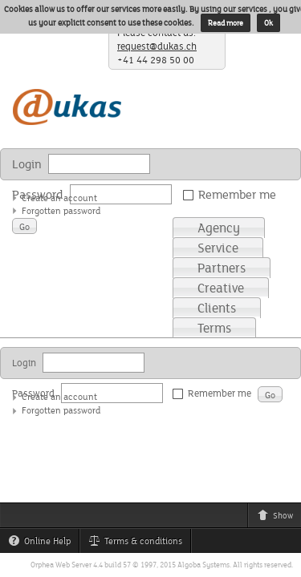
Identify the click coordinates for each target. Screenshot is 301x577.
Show (279, 518)
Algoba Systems (203, 564)
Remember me (232, 195)
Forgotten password (61, 210)
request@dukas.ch (157, 46)
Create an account (59, 198)
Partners (221, 267)
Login (27, 163)
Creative (220, 288)
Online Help (43, 543)
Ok (268, 23)
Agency (218, 227)
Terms (214, 328)
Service (217, 247)
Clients (216, 308)
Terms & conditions (139, 543)
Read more (225, 23)
